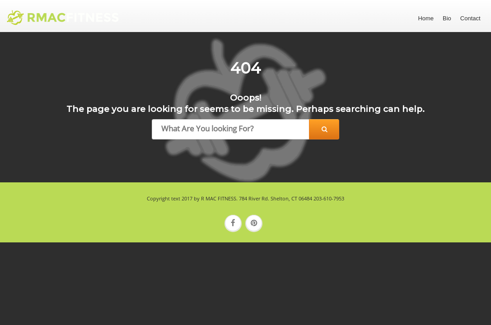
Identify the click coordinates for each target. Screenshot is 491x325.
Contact (470, 18)
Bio (447, 18)
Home (426, 18)
